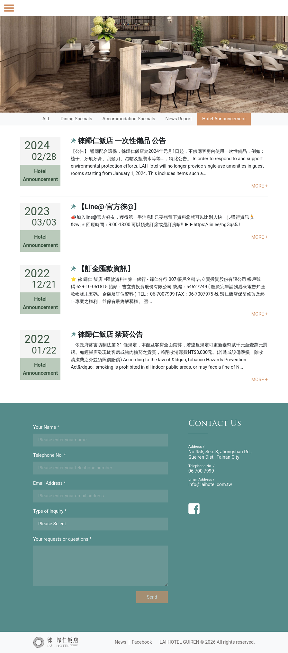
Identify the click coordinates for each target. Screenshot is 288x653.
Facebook (142, 642)
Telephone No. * (49, 455)
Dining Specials (76, 119)
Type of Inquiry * (50, 511)
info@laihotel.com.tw (210, 484)
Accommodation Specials (129, 119)
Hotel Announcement (224, 119)
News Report (179, 119)
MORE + (259, 186)
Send (152, 597)
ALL (46, 119)
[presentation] (82, 603)
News (120, 642)
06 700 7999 (201, 471)
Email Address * (49, 483)
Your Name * (46, 427)
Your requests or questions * (62, 539)
